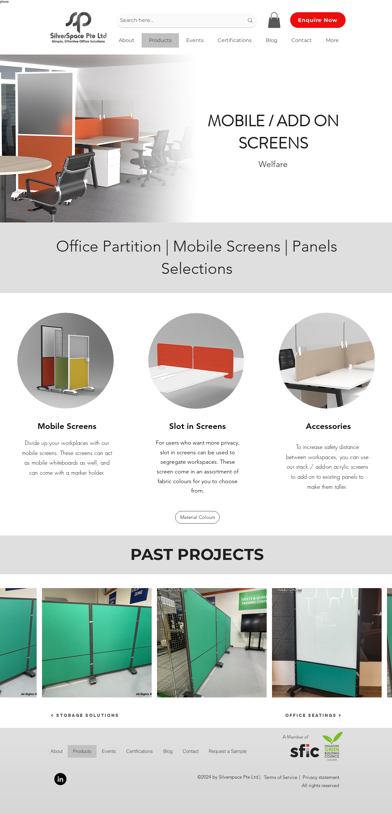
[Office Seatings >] (299, 715)
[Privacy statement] (321, 777)
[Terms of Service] (280, 777)
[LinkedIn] (60, 779)
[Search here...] (177, 20)
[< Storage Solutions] (85, 715)
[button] (274, 20)
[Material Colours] (197, 517)
